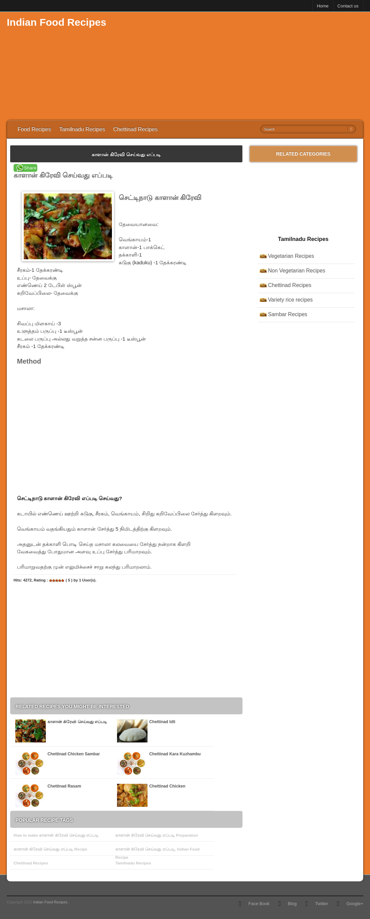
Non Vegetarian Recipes (296, 270)
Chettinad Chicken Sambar (73, 754)
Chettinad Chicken (167, 786)
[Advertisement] (239, 66)
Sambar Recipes (287, 314)
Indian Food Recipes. (51, 902)
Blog (292, 903)
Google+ (354, 903)
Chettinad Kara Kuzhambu (175, 754)
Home (323, 5)
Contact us (347, 5)
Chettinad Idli (162, 721)
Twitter (321, 903)
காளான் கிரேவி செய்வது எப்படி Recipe (50, 849)
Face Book (258, 903)
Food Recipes (34, 129)
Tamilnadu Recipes (82, 129)
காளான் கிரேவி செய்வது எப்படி (77, 721)
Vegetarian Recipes (291, 256)
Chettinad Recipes (135, 129)
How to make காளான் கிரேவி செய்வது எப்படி (56, 835)
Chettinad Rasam (64, 786)
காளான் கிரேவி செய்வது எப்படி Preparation (156, 835)
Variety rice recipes (290, 300)
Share (30, 167)
